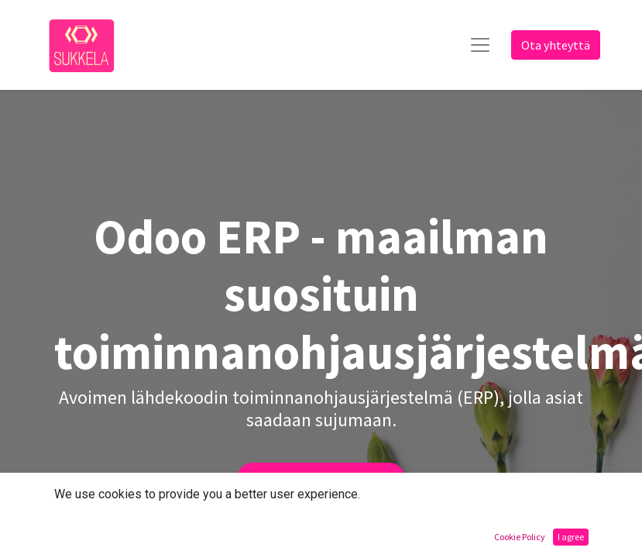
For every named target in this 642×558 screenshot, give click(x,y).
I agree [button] (571, 536)
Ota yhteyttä (555, 45)
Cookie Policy (519, 536)
